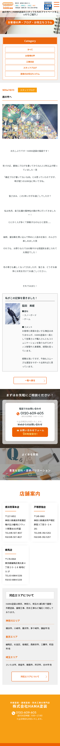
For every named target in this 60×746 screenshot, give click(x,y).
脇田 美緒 (28, 305)
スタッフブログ (30, 67)
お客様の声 (30, 55)
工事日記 (30, 61)
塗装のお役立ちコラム (30, 73)
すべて (30, 49)
